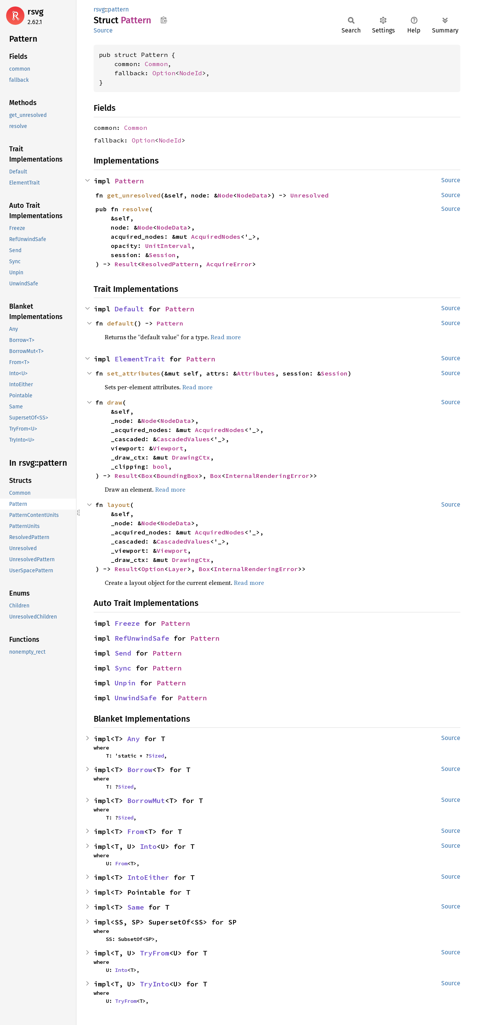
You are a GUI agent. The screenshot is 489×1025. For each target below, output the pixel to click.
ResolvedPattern (170, 264)
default (120, 323)
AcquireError (229, 264)
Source (103, 30)
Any (133, 738)
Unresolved (309, 195)
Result (126, 264)
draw (114, 402)
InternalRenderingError (267, 475)
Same (135, 907)
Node (225, 195)
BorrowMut (146, 800)
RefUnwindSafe (142, 638)
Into (148, 846)
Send (123, 653)
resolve (135, 209)
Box (147, 475)
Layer (177, 569)
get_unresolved (133, 195)
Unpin (125, 682)
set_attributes (133, 373)
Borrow (139, 769)
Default (129, 308)
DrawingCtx (191, 457)
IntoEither (148, 877)
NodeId (190, 73)
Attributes (256, 373)
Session (162, 255)
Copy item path (163, 19)
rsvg (36, 11)
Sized (156, 755)
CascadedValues (183, 439)
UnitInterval (168, 245)
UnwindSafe (136, 697)
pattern (118, 9)
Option (163, 73)
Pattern (129, 181)
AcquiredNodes (216, 236)
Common (156, 64)
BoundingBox (178, 475)
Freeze (127, 623)
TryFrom (154, 953)
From (135, 831)
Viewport (168, 448)
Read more (225, 337)
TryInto (154, 984)
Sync (123, 668)
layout (118, 504)
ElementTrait (140, 359)
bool (160, 466)
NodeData (252, 195)
